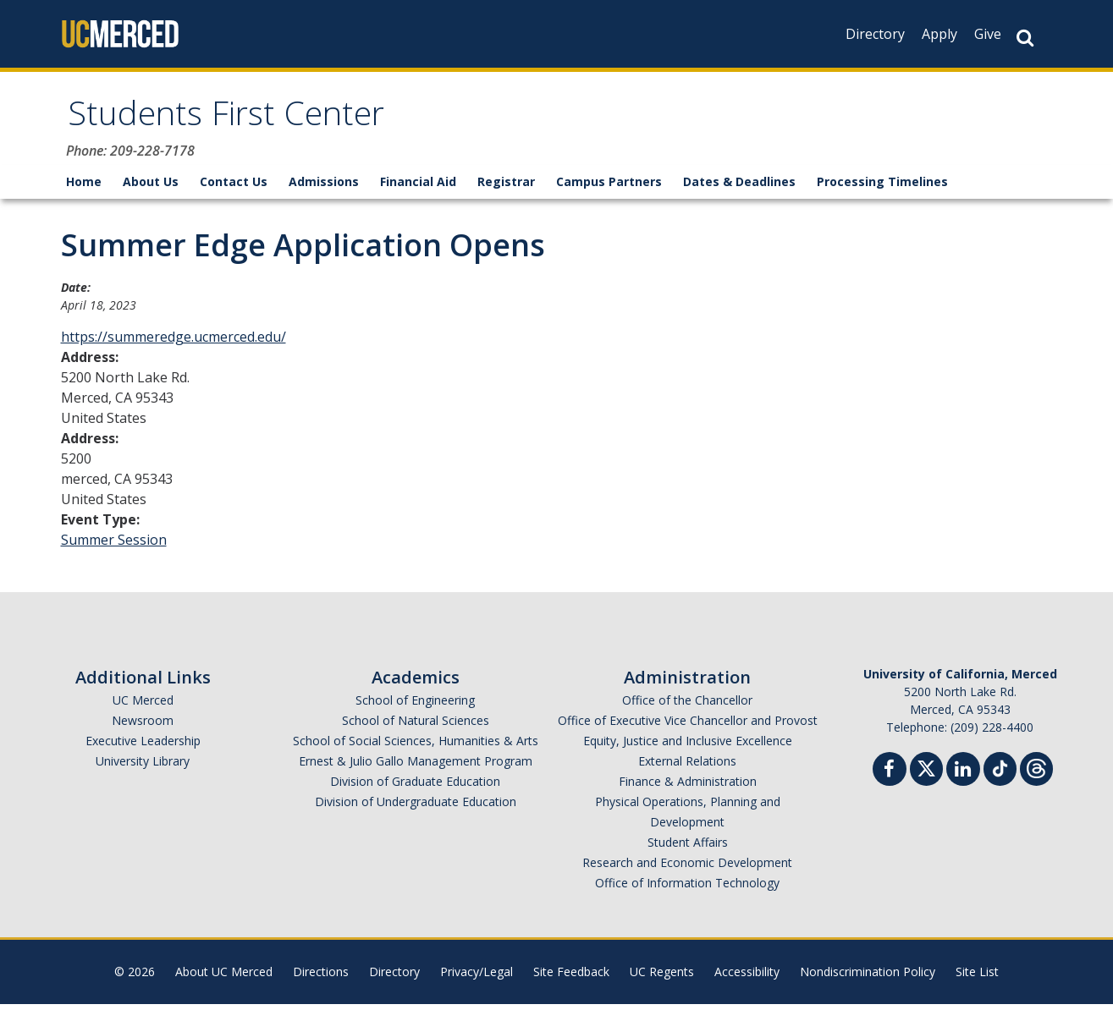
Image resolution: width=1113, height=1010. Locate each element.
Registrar (506, 187)
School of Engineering (415, 706)
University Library (143, 767)
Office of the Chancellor (687, 706)
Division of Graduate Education (415, 787)
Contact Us (233, 187)
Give (987, 34)
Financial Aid (418, 187)
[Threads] (1036, 773)
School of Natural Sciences (415, 726)
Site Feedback (571, 977)
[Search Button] (1025, 37)
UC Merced (143, 706)
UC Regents (662, 977)
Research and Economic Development (687, 868)
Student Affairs (687, 848)
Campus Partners (609, 187)
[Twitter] (926, 773)
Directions (321, 977)
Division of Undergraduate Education (415, 807)
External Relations (687, 767)
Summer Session (114, 545)
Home (84, 187)
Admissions (324, 187)
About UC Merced (224, 977)
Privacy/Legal (476, 977)
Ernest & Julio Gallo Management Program (415, 767)
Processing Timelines (882, 187)
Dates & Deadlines (739, 187)
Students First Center (246, 121)
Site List (977, 977)
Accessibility (747, 977)
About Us (151, 187)
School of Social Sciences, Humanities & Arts (415, 746)
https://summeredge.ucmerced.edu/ (173, 342)
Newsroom (143, 726)
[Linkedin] (963, 777)
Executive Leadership (143, 746)
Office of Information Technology (687, 889)
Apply (939, 34)
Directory (875, 34)
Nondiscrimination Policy (867, 977)
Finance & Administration (688, 787)
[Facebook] (889, 777)
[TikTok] (1000, 773)
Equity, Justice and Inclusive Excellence (687, 746)
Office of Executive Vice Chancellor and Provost (688, 726)
